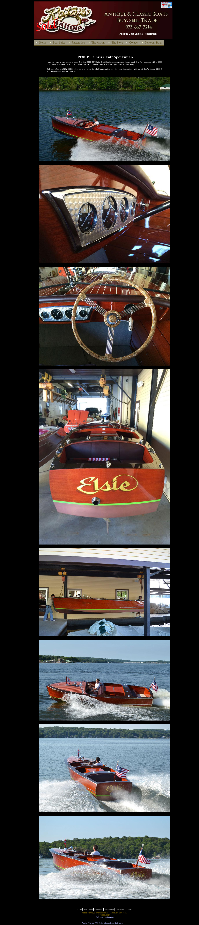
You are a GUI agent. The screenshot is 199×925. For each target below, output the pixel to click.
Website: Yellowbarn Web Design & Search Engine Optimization (102, 923)
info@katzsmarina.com (104, 917)
